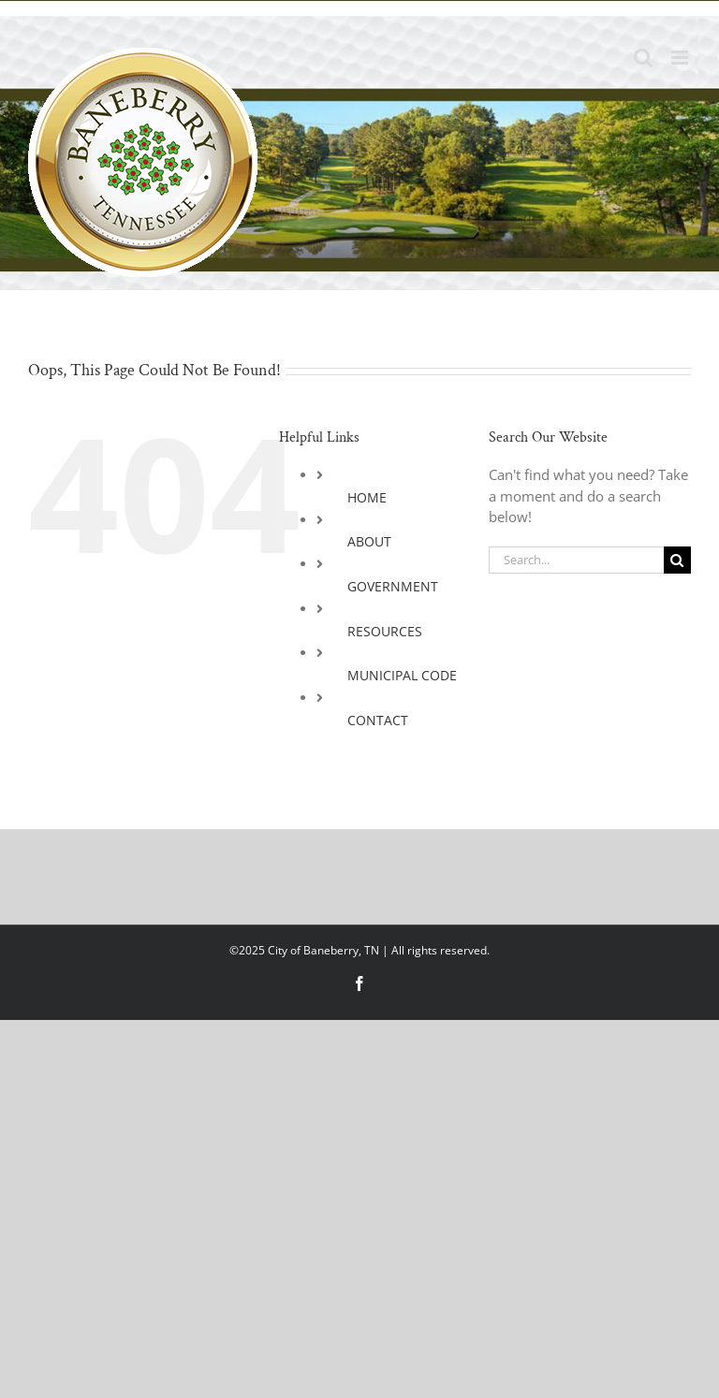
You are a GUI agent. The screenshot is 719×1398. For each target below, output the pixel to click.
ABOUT (369, 541)
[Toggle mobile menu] (681, 57)
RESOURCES (384, 631)
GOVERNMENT (392, 586)
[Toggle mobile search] (643, 57)
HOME (367, 497)
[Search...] (576, 560)
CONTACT (377, 720)
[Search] (677, 560)
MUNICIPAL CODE (402, 675)
